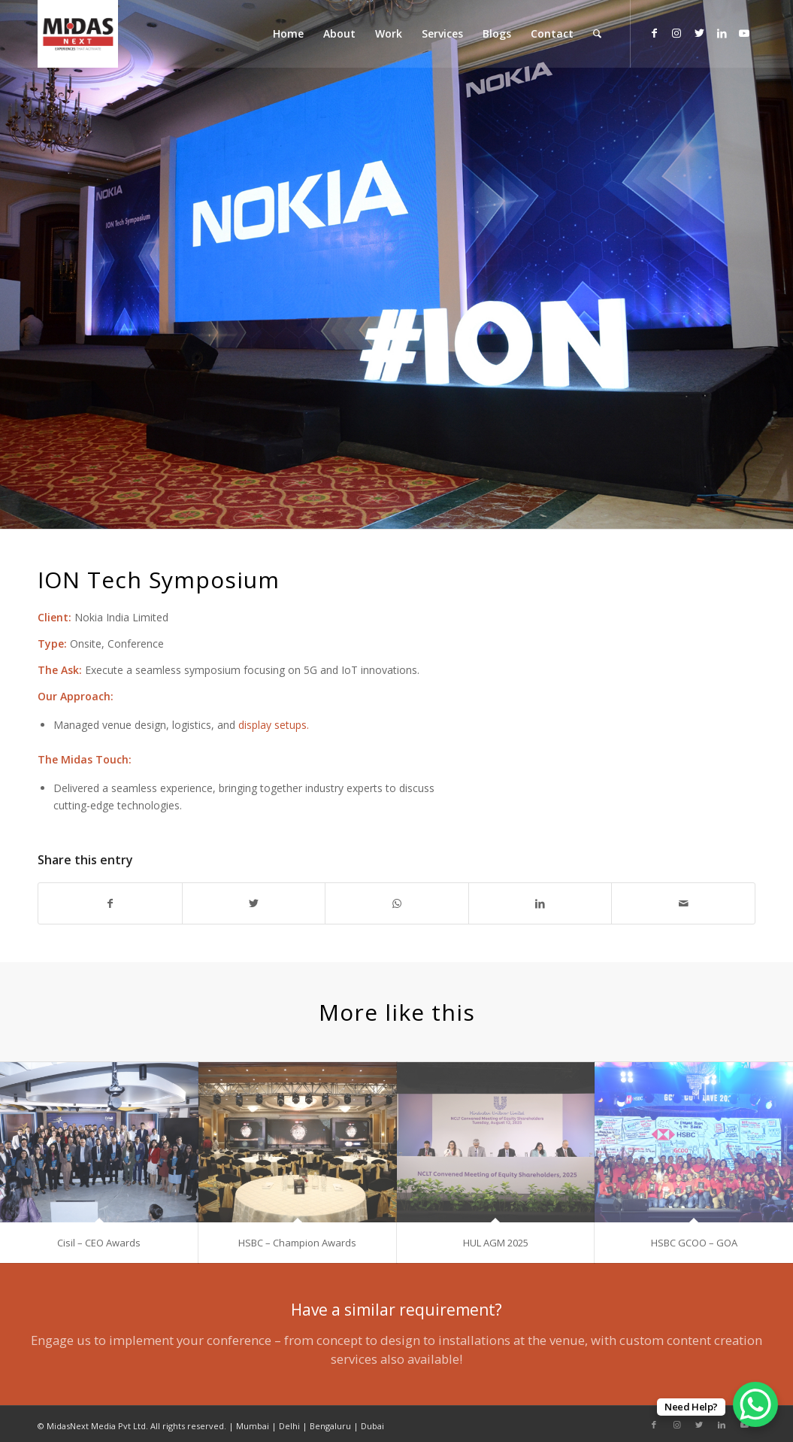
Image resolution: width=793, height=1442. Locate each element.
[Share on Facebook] (110, 903)
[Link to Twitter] (699, 33)
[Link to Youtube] (744, 33)
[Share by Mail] (683, 903)
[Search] (597, 34)
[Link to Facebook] (654, 33)
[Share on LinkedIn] (540, 903)
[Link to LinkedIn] (721, 33)
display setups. (273, 725)
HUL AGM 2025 (495, 1242)
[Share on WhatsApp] (396, 903)
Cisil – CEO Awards (99, 1242)
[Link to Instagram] (676, 33)
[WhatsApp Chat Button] (755, 1404)
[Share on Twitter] (254, 903)
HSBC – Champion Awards (297, 1242)
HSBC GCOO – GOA (694, 1242)
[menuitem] (288, 34)
